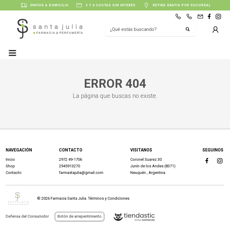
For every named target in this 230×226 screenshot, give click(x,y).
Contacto (14, 172)
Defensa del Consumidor (27, 216)
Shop (10, 166)
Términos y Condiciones (108, 198)
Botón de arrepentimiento (80, 216)
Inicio (10, 159)
